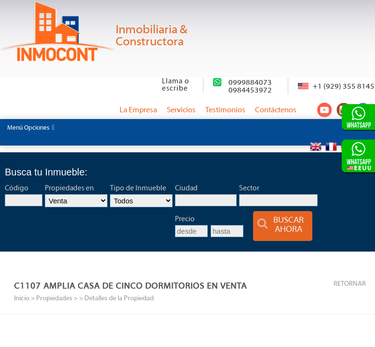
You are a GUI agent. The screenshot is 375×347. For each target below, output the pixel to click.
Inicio (21, 298)
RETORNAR (350, 284)
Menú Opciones (30, 128)
